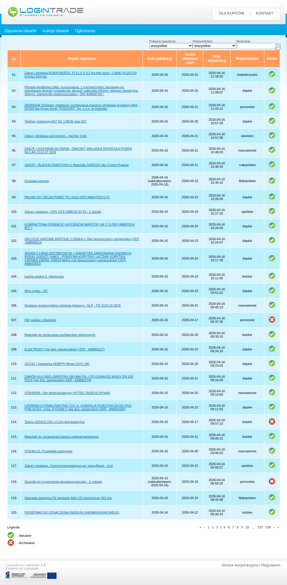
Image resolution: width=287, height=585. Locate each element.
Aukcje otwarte (55, 30)
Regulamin (271, 565)
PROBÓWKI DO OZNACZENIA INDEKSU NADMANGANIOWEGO (71, 512)
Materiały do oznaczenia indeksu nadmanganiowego (61, 436)
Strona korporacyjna (239, 565)
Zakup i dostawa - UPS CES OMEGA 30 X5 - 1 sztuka (62, 211)
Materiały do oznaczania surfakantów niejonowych (59, 334)
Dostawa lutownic (36, 181)
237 (260, 527)
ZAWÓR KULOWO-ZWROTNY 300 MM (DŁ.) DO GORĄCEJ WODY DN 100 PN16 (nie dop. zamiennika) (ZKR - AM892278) (78, 378)
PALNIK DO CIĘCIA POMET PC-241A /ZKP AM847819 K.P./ (67, 197)
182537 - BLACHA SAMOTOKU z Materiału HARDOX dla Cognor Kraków (76, 165)
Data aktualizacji (217, 59)
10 (247, 527)
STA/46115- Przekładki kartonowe (48, 451)
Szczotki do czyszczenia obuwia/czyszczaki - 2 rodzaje (63, 481)
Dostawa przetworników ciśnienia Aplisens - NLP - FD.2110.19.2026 (72, 305)
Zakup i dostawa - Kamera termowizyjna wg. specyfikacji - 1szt (68, 465)
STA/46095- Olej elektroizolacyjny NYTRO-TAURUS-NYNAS (67, 393)
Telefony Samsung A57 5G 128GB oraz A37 (55, 121)
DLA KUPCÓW (231, 13)
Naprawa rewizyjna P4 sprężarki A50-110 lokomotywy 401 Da (67, 498)
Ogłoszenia (85, 30)
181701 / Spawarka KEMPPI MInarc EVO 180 (56, 364)
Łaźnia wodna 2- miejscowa (43, 276)
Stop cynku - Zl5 (35, 291)
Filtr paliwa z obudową (40, 320)
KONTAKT (264, 13)
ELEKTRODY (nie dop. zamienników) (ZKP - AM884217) (64, 349)
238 (268, 527)
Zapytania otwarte (20, 30)
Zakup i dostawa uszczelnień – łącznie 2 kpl (55, 136)
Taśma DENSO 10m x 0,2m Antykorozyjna (54, 422)
